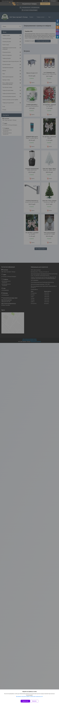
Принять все (25, 701)
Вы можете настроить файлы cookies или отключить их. (29, 696)
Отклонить (34, 701)
